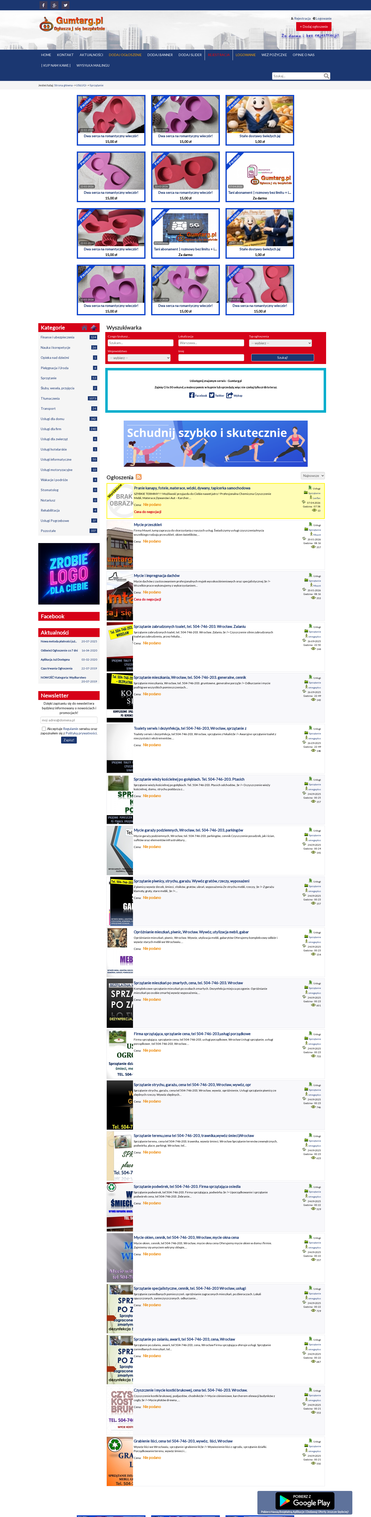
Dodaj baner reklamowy (287, 1468)
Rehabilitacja (69, 510)
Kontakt (241, 1445)
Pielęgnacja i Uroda (69, 368)
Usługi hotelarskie (69, 449)
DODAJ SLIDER (190, 55)
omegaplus (314, 598)
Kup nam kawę (244, 1449)
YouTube (241, 1506)
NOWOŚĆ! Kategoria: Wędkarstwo (69, 679)
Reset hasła (279, 1453)
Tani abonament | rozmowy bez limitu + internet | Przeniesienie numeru (282, 192)
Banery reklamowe (284, 1464)
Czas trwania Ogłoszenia (69, 669)
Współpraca (243, 1498)
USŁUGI (81, 85)
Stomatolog (69, 490)
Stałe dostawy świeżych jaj (259, 136)
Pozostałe (69, 531)
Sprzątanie (97, 85)
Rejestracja (301, 18)
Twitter (217, 395)
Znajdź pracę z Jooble (286, 1483)
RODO (240, 1491)
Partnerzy (242, 1460)
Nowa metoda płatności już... (69, 641)
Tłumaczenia (69, 398)
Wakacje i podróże (69, 480)
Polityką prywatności (81, 733)
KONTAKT (65, 55)
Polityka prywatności (249, 1471)
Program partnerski (248, 1479)
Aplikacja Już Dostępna (69, 660)
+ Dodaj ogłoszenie (314, 27)
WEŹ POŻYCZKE (274, 55)
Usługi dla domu (69, 419)
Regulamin (70, 729)
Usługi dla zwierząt (69, 439)
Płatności (241, 1464)
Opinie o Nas (244, 1456)
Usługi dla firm (69, 429)
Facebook (198, 395)
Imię (181, 351)
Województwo (117, 351)
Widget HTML (244, 1494)
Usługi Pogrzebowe (69, 520)
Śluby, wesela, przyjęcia (69, 388)
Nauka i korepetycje (69, 347)
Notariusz (69, 500)
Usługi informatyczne (69, 459)
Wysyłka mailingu (247, 1502)
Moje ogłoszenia (282, 1460)
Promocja (242, 1483)
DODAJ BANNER (160, 55)
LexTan (316, 498)
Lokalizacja (185, 336)
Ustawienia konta (283, 1475)
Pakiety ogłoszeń (283, 1441)
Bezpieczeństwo (246, 1437)
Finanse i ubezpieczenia (69, 337)
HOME (46, 55)
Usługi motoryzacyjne (69, 470)
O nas (239, 1453)
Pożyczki (241, 1468)
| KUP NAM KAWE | (56, 65)
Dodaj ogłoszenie (283, 1456)
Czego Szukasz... (119, 336)
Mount (317, 532)
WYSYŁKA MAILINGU (93, 65)
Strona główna (63, 85)
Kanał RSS (278, 1479)
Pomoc (240, 1475)
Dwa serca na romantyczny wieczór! (111, 136)
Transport (69, 408)
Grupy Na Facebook (248, 1441)
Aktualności (279, 1471)
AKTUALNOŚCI (91, 55)
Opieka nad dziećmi (69, 357)
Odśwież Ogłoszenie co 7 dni (69, 651)
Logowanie (322, 18)
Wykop (234, 395)
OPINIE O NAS (304, 55)
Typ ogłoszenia (259, 336)
